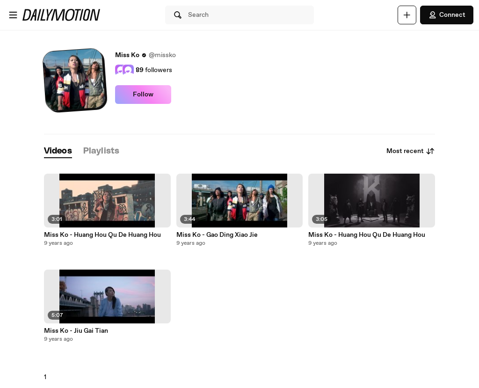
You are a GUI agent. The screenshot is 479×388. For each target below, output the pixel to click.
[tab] (58, 151)
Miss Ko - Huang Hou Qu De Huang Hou (102, 235)
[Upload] (407, 15)
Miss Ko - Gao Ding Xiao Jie (217, 235)
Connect (446, 15)
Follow (143, 94)
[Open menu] (13, 15)
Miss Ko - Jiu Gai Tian (76, 331)
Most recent (410, 151)
